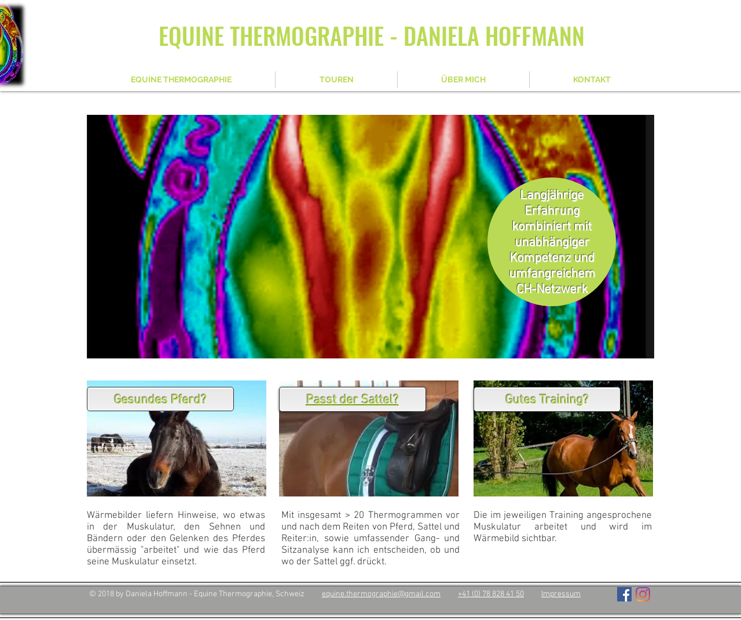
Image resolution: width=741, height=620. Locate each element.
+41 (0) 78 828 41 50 (491, 594)
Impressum (561, 594)
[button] (370, 236)
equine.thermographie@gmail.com (381, 594)
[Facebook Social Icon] (624, 594)
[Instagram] (643, 594)
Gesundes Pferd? (160, 400)
